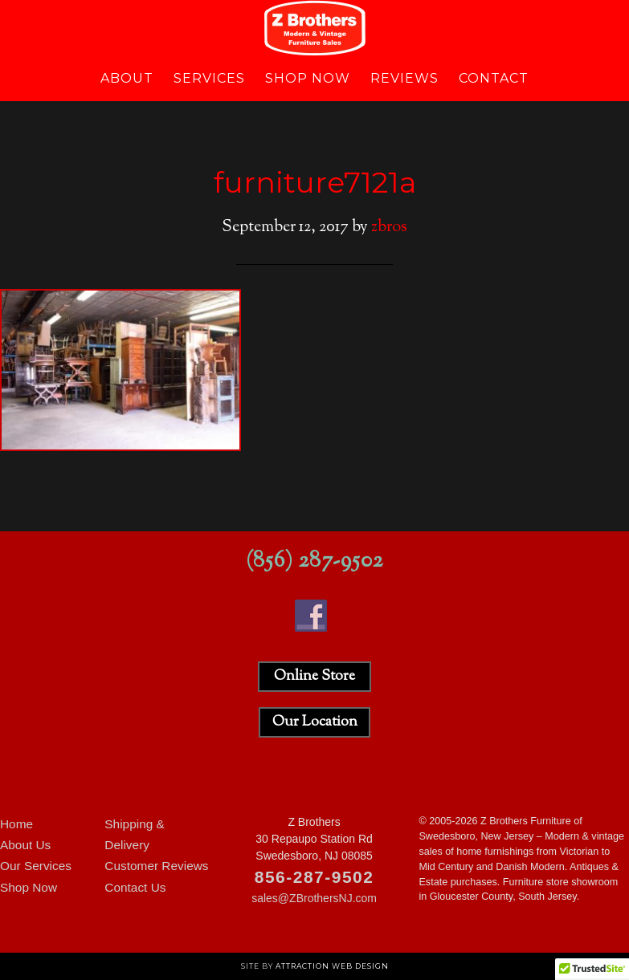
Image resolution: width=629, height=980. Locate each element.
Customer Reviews (156, 865)
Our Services (35, 865)
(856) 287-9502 (314, 561)
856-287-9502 (314, 877)
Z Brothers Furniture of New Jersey (314, 28)
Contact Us (134, 887)
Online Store (314, 676)
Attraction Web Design (332, 966)
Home (16, 824)
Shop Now (28, 887)
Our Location (314, 722)
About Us (25, 845)
